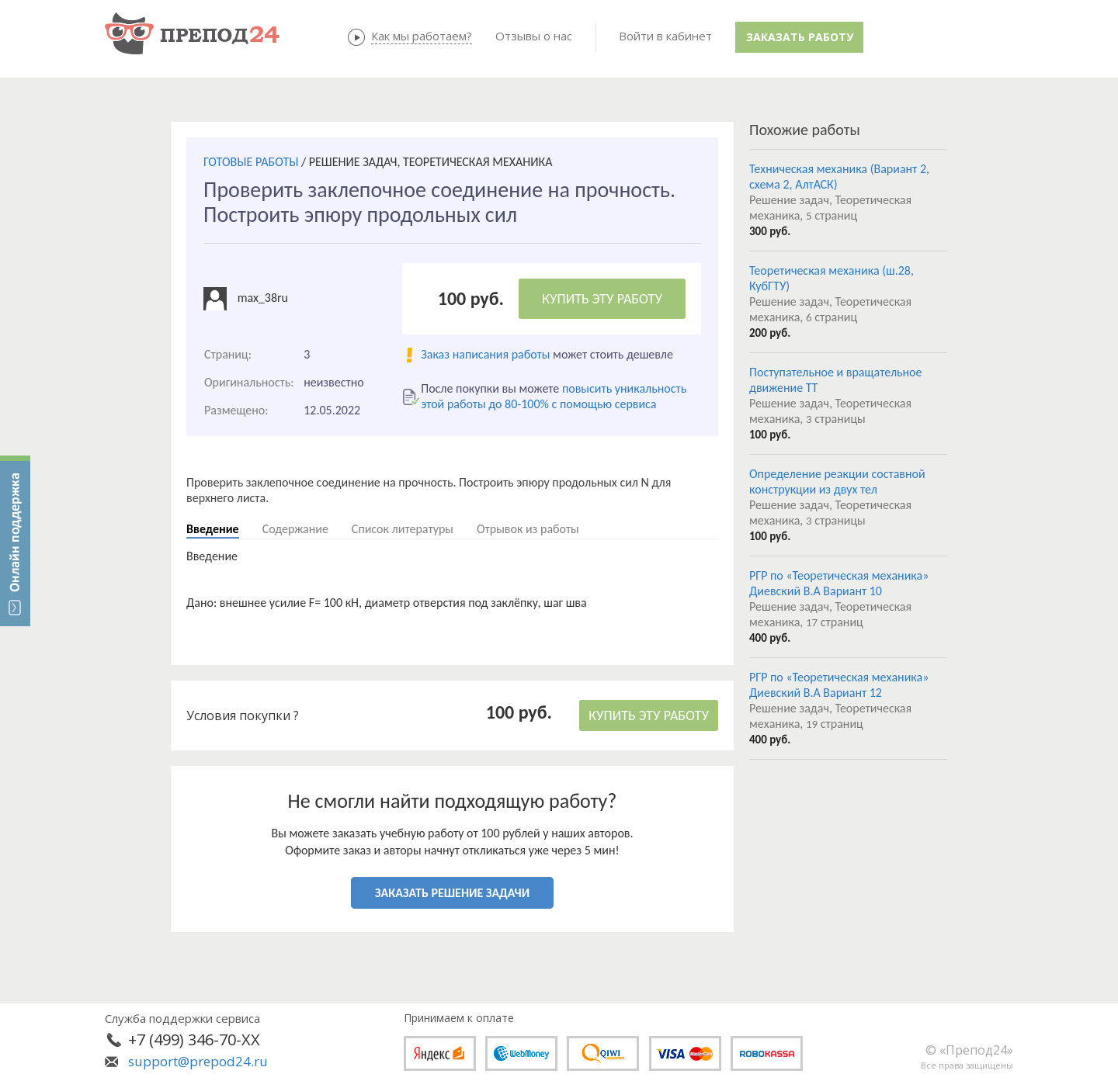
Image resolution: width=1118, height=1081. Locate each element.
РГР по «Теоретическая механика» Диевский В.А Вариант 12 (839, 685)
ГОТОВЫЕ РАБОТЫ (250, 161)
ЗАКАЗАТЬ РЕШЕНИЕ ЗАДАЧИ (452, 892)
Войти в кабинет (665, 35)
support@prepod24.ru (198, 1061)
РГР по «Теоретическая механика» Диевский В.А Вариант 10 (839, 583)
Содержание (295, 528)
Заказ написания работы (485, 354)
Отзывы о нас (533, 35)
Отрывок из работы (528, 528)
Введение (212, 528)
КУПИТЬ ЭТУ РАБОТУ (602, 298)
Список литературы (402, 528)
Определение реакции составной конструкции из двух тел (837, 481)
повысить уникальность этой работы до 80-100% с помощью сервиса (553, 396)
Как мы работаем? (421, 35)
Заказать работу (799, 36)
